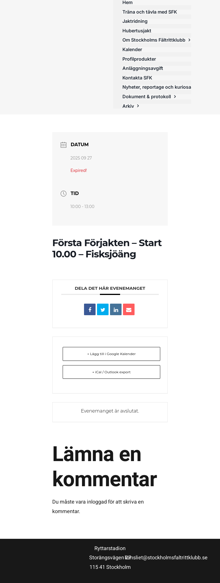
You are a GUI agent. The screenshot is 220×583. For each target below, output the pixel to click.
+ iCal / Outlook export (111, 372)
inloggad (97, 502)
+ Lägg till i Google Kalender (111, 354)
